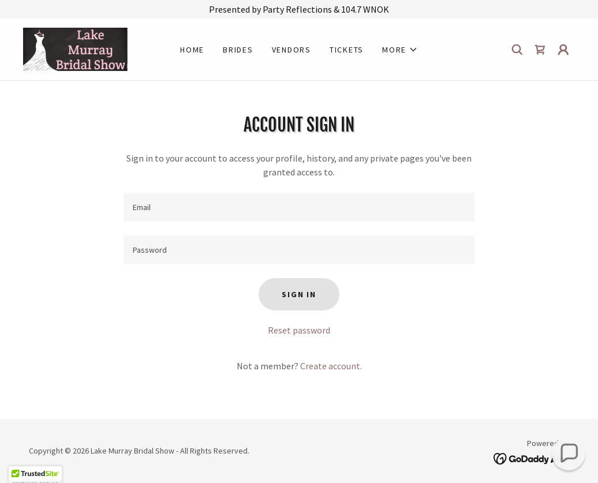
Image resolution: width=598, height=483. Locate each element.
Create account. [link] (331, 366)
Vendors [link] (291, 49)
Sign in (299, 294)
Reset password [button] (299, 330)
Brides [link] (238, 49)
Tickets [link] (347, 49)
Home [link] (192, 49)
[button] (400, 50)
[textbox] (299, 207)
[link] (75, 48)
